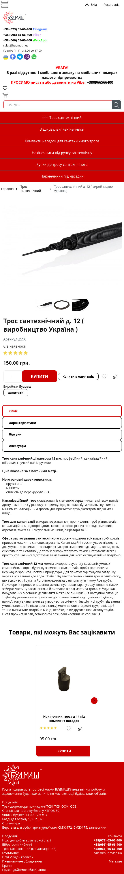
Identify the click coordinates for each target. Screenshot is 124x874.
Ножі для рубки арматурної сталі (26, 840)
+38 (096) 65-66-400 (22, 35)
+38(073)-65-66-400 (108, 840)
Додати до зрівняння (115, 376)
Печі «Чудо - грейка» (17, 857)
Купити (39, 376)
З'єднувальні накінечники (62, 129)
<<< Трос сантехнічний (62, 117)
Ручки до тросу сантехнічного (61, 164)
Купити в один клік (78, 376)
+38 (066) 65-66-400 (25, 40)
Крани (7, 865)
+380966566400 (100, 82)
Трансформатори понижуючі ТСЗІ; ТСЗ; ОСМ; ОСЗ (39, 806)
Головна (7, 189)
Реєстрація (111, 4)
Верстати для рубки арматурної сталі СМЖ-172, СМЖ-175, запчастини (54, 827)
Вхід (94, 4)
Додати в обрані (104, 376)
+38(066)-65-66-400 (108, 849)
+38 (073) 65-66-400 (25, 29)
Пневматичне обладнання (22, 861)
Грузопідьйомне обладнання (24, 870)
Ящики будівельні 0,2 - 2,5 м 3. (24, 815)
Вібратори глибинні (17, 844)
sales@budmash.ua (15, 45)
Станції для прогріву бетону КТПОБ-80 (30, 810)
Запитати (16, 393)
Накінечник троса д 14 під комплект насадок (36, 718)
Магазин (115, 861)
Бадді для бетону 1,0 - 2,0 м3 (23, 819)
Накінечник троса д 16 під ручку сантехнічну (88, 718)
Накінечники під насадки (61, 176)
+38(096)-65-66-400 (108, 844)
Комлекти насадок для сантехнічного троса (62, 141)
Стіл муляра (11, 823)
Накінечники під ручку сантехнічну (62, 152)
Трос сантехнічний (31, 188)
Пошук (116, 104)
